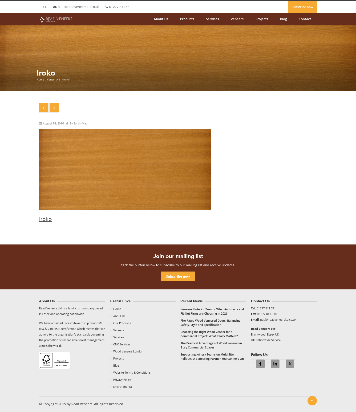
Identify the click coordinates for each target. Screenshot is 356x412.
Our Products (122, 323)
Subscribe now (302, 7)
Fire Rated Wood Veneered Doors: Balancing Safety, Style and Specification (210, 323)
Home (40, 79)
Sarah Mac (80, 123)
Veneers (237, 19)
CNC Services (121, 344)
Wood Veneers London (128, 351)
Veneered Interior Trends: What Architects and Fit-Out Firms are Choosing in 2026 (212, 311)
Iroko (45, 219)
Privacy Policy (122, 380)
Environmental (123, 387)
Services (212, 19)
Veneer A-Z (53, 79)
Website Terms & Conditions (131, 373)
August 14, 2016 (53, 123)
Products (187, 19)
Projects (261, 19)
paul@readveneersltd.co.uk (79, 6)
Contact (305, 19)
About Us (161, 19)
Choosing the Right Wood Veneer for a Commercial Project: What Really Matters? (209, 334)
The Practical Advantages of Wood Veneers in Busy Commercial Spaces (211, 345)
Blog (283, 19)
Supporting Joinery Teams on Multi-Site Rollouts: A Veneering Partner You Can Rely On (212, 356)
